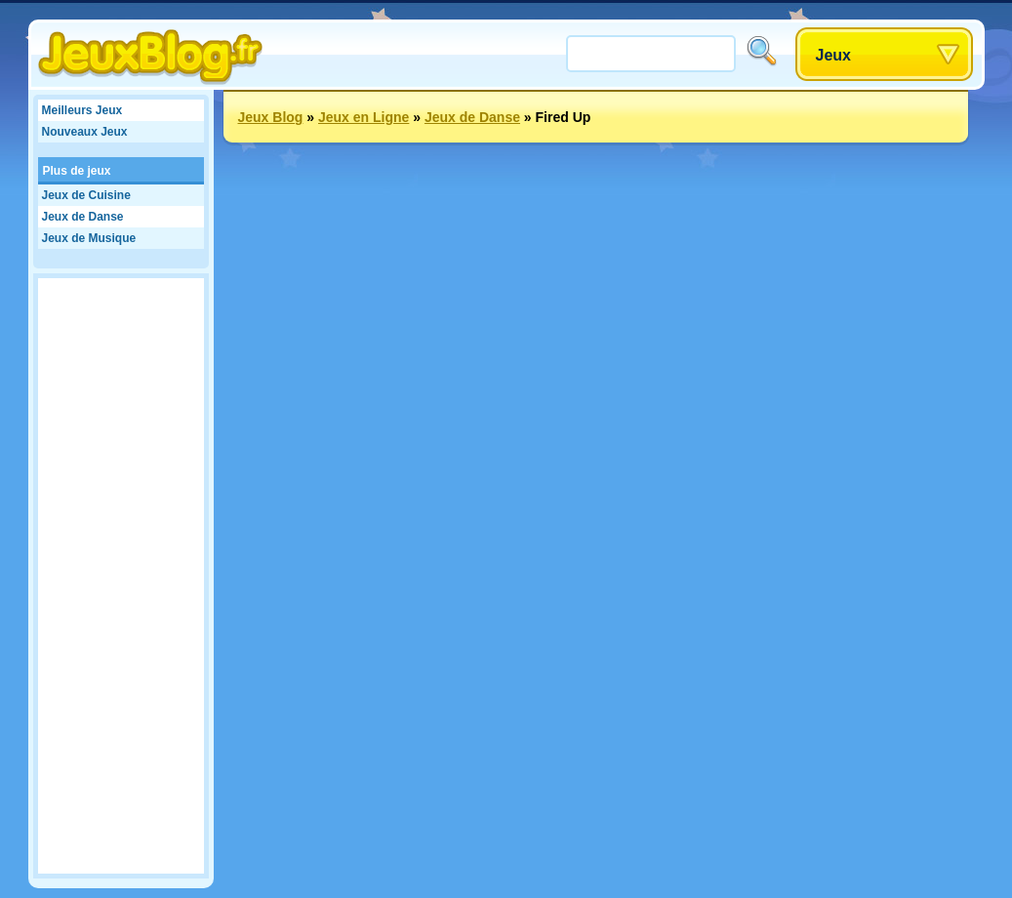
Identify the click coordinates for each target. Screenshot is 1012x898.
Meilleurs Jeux (82, 110)
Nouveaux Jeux (85, 132)
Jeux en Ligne (363, 117)
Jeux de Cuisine (86, 195)
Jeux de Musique (89, 238)
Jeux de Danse (83, 217)
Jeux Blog (271, 117)
